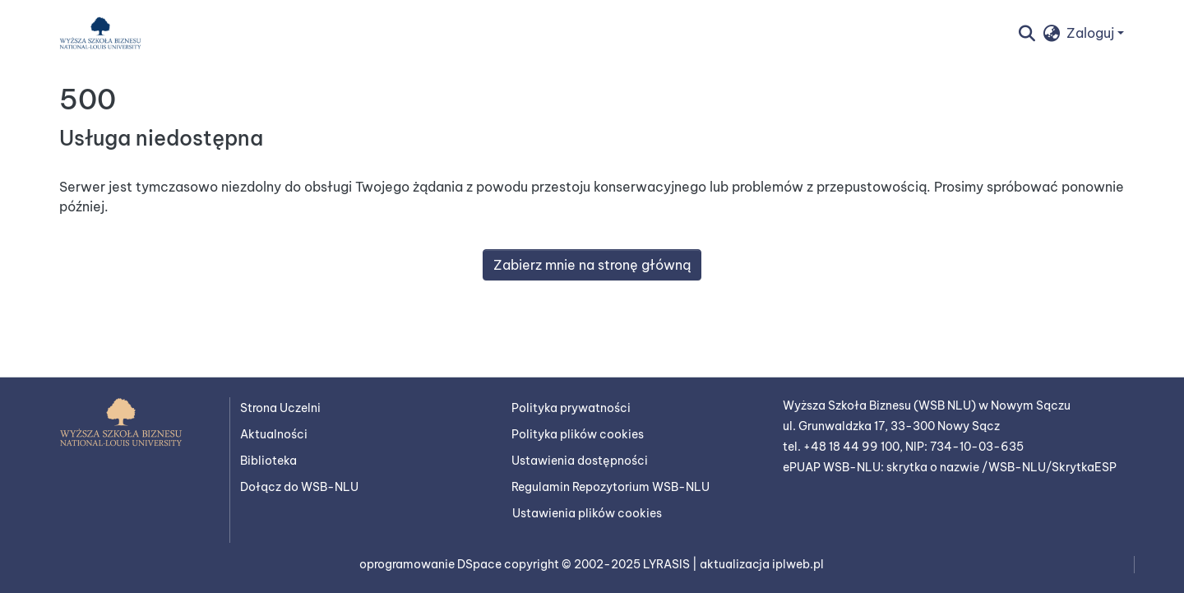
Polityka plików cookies (577, 434)
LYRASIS (667, 564)
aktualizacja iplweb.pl (762, 564)
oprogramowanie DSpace (431, 564)
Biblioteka (268, 460)
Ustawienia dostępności (579, 460)
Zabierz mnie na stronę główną (592, 265)
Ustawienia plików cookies (587, 513)
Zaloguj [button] (1091, 33)
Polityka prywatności (571, 408)
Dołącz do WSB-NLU (299, 486)
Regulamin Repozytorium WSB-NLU (610, 486)
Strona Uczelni (280, 408)
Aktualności (274, 434)
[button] (100, 32)
